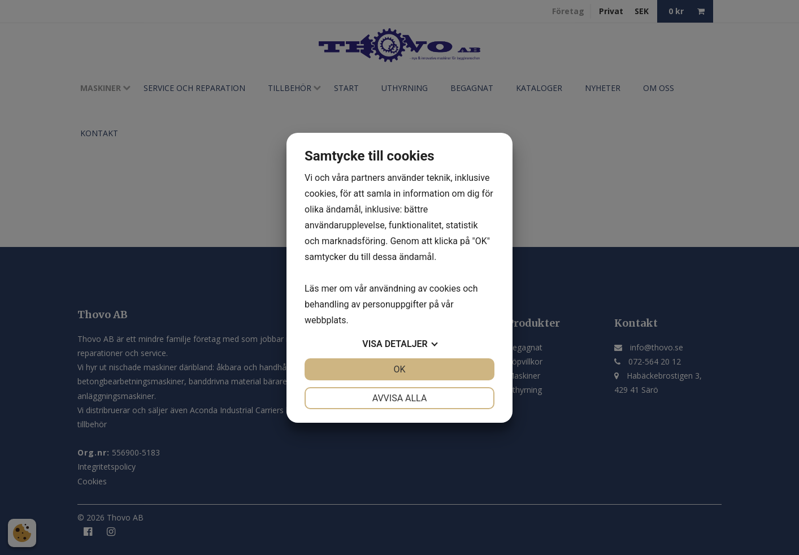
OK (399, 369)
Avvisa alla (399, 398)
